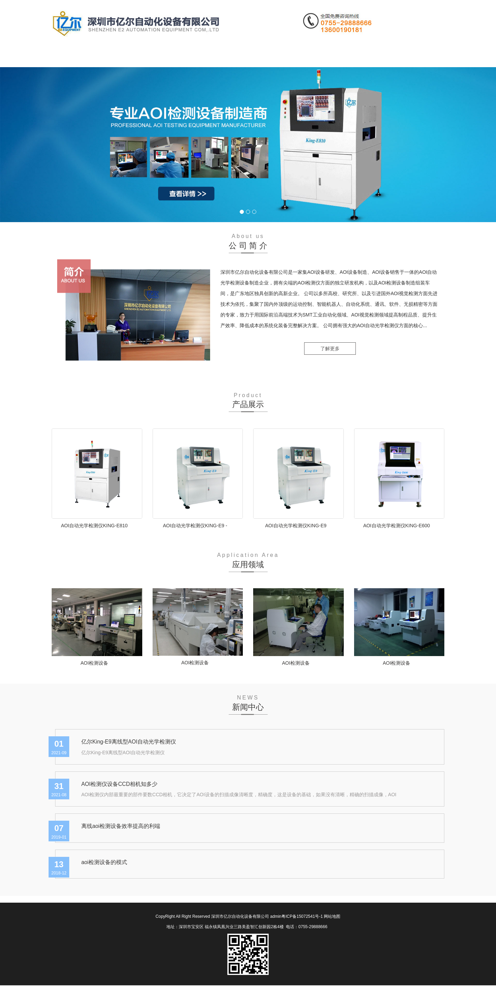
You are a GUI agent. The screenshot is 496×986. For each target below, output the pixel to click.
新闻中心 (201, 56)
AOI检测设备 (94, 663)
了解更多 (330, 349)
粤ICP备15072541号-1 (302, 917)
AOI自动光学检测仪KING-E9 (296, 525)
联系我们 (329, 56)
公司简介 (115, 56)
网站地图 (332, 917)
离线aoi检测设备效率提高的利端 (120, 826)
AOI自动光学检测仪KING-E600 (396, 525)
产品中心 (158, 56)
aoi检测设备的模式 (104, 862)
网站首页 (73, 56)
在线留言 (286, 56)
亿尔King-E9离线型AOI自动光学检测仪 (128, 742)
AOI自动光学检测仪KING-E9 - (195, 525)
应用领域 (244, 56)
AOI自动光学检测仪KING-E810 (94, 525)
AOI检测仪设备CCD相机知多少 (119, 784)
